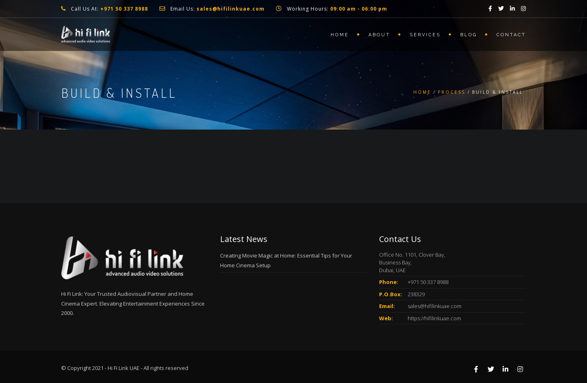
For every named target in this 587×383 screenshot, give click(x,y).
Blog (468, 34)
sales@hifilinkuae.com (434, 306)
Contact (511, 34)
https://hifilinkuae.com (434, 318)
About (379, 34)
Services (425, 34)
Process (452, 92)
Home (340, 34)
